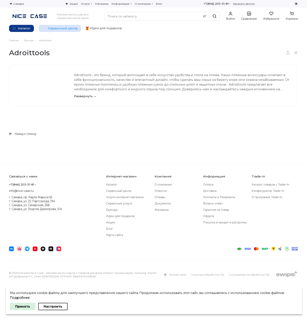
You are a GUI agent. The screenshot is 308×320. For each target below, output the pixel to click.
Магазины (162, 210)
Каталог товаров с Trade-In (270, 184)
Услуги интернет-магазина (125, 197)
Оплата (208, 184)
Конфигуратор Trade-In (268, 191)
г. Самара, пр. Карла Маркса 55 (30, 197)
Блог (109, 228)
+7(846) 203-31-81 (216, 4)
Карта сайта (114, 235)
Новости (161, 191)
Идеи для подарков (120, 216)
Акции (110, 222)
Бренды (112, 210)
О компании (163, 184)
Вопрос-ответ (213, 203)
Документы (163, 203)
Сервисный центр (118, 191)
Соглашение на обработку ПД (249, 274)
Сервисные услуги (119, 203)
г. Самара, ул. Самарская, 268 (29, 205)
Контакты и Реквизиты (219, 197)
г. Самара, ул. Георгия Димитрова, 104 (35, 209)
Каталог (111, 184)
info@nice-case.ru (21, 191)
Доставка (210, 191)
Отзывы (160, 197)
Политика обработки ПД (207, 274)
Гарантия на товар (216, 210)
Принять (22, 306)
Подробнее (20, 297)
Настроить (53, 306)
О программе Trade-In (267, 197)
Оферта (208, 216)
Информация (214, 176)
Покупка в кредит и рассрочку (225, 222)
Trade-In (258, 176)
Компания (163, 176)
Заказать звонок (244, 3)
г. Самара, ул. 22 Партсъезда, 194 (32, 201)
